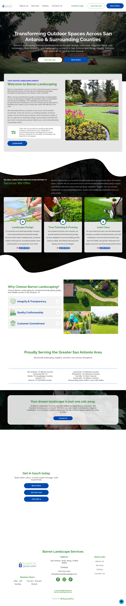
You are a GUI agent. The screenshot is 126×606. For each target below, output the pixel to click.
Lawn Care (103, 227)
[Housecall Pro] (67, 599)
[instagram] (64, 579)
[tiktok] (71, 579)
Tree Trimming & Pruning (62, 227)
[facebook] (58, 579)
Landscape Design (22, 227)
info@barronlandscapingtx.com (64, 574)
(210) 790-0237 (64, 571)
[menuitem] (24, 5)
